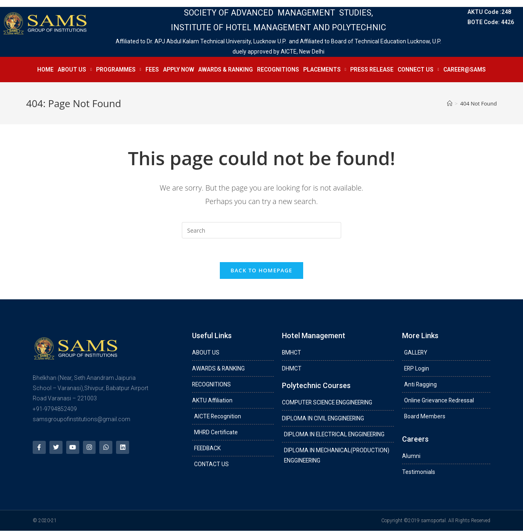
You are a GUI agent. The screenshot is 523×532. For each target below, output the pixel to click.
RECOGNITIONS (278, 69)
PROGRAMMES (118, 69)
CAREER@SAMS (464, 69)
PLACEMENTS (324, 69)
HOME (45, 69)
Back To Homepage (261, 271)
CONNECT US (418, 69)
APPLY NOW (178, 69)
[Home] (449, 103)
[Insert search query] (261, 230)
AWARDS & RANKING (225, 69)
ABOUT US (75, 69)
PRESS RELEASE (371, 69)
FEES (152, 69)
